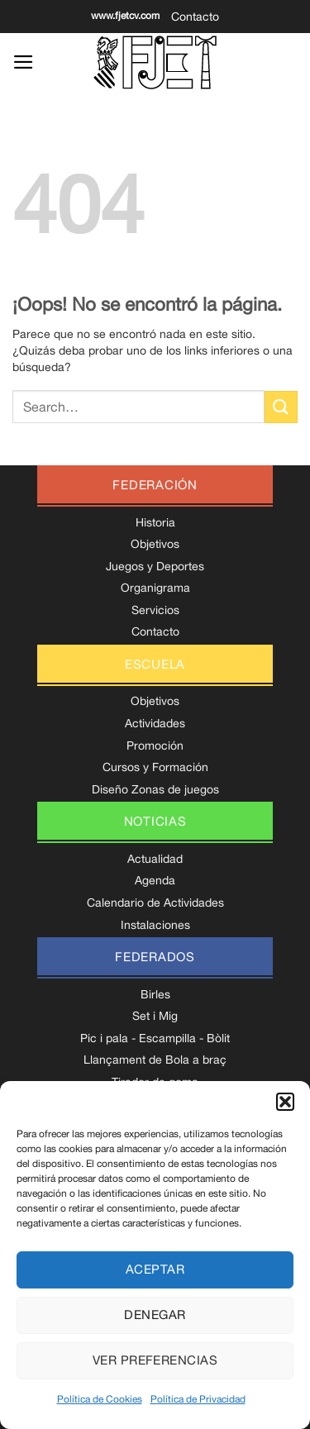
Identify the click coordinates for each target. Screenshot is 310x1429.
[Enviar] (281, 407)
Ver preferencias (155, 1360)
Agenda (155, 880)
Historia (155, 522)
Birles (155, 994)
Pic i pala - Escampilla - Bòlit (155, 1038)
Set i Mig (155, 1015)
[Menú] (23, 61)
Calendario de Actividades (155, 902)
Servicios (155, 610)
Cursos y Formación (155, 767)
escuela (155, 664)
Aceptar (155, 1269)
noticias (155, 821)
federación (155, 485)
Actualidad (155, 858)
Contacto (195, 16)
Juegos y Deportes (155, 566)
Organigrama (155, 587)
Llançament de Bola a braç (155, 1059)
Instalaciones (155, 924)
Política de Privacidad (198, 1399)
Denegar (154, 1315)
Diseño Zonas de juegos (155, 789)
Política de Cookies (99, 1399)
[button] (285, 1101)
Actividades (155, 723)
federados (155, 957)
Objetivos (155, 543)
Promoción (155, 745)
